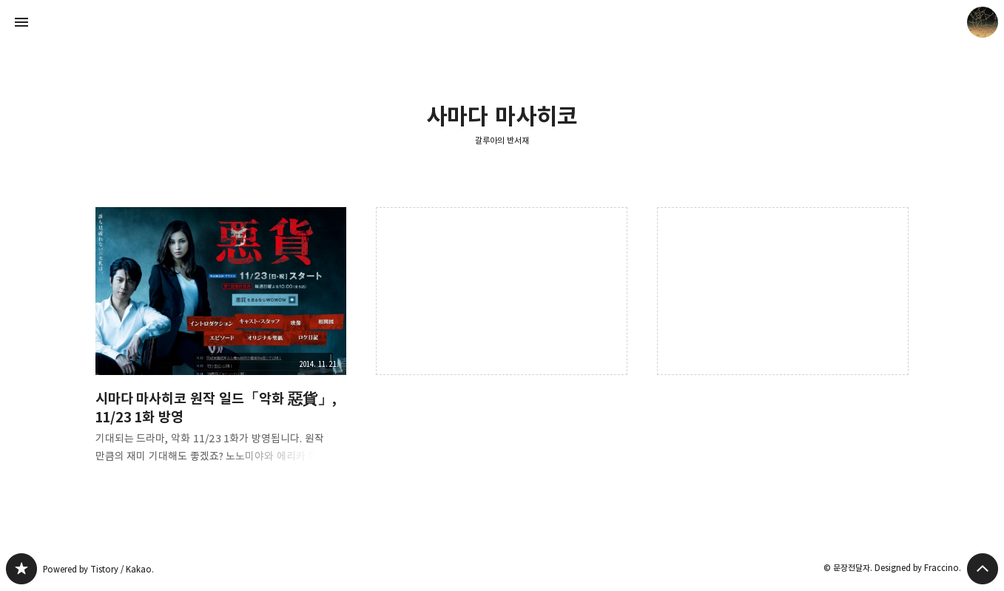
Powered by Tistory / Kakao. (98, 569)
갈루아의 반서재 (502, 140)
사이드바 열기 (21, 22)
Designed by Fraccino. (918, 567)
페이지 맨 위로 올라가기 (982, 569)
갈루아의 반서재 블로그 (21, 569)
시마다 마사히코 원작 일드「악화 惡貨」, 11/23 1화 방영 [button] (221, 347)
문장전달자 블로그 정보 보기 (982, 22)
